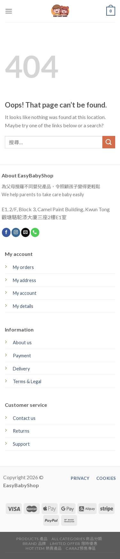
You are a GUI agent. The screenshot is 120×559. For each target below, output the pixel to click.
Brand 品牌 (34, 543)
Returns (21, 431)
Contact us (24, 418)
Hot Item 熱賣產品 (44, 548)
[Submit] (108, 142)
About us (22, 342)
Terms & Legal (27, 381)
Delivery (21, 368)
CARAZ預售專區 (81, 548)
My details (23, 306)
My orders (23, 267)
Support (21, 444)
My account (24, 293)
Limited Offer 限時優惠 (73, 543)
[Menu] (8, 11)
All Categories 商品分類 (77, 538)
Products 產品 (32, 538)
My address (24, 280)
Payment (22, 355)
